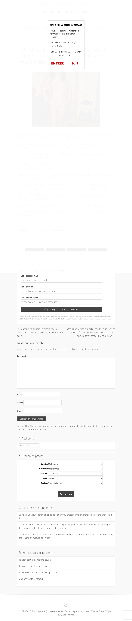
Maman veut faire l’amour (30, 578)
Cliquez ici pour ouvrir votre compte (61, 309)
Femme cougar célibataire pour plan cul (37, 572)
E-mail (20, 403)
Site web (20, 411)
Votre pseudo (27, 287)
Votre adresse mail (29, 276)
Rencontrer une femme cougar (33, 566)
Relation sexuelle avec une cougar (34, 559)
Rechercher (66, 494)
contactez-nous (54, 611)
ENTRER (57, 63)
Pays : (45, 478)
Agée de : (44, 474)
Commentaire (23, 356)
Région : (44, 483)
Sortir (76, 63)
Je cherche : (43, 469)
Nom (19, 394)
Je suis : (44, 464)
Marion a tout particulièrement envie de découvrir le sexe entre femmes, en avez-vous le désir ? (40, 332)
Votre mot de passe (29, 298)
